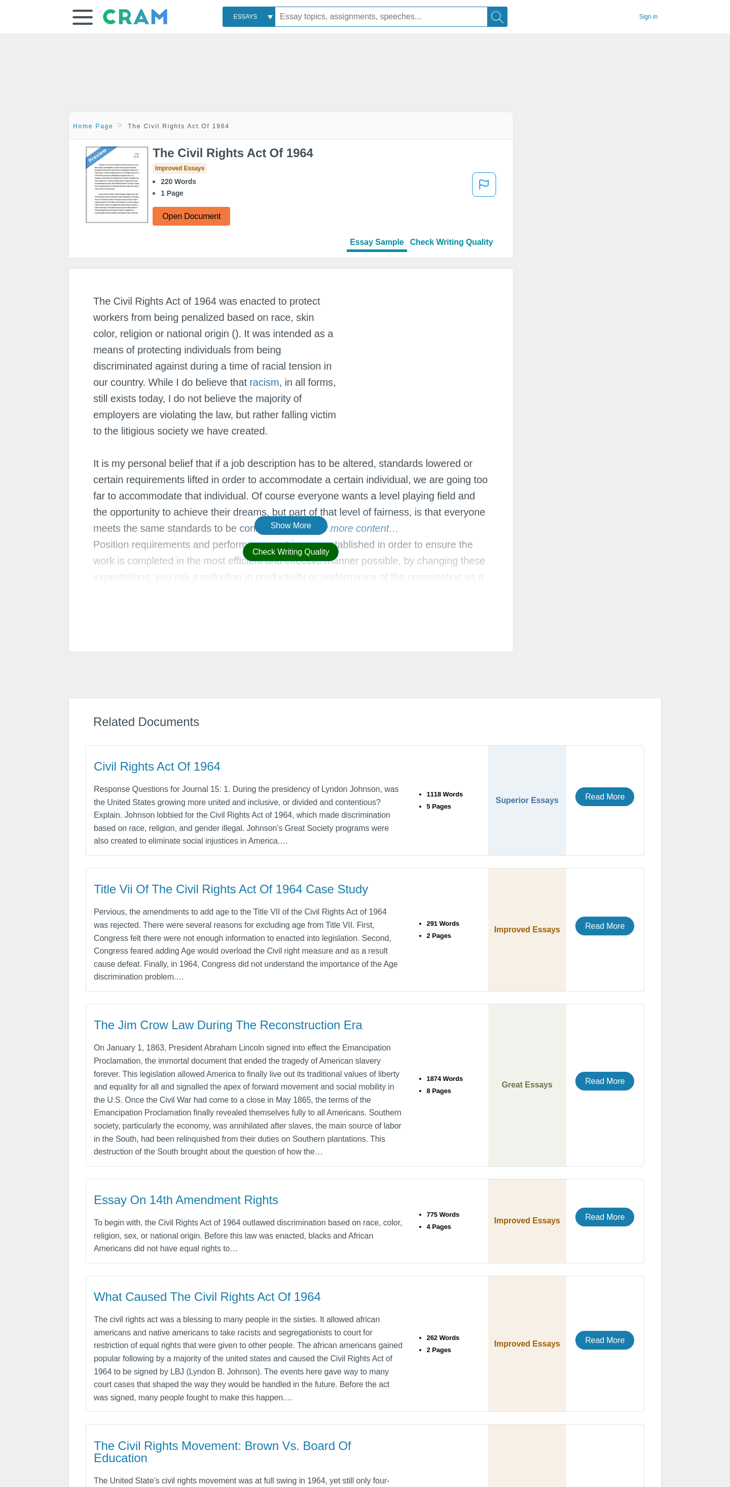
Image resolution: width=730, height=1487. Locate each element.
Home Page (93, 126)
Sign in (648, 16)
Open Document (191, 216)
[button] (82, 17)
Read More (605, 796)
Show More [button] (291, 525)
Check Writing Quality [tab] (451, 242)
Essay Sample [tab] (377, 242)
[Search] (497, 17)
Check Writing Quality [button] (290, 552)
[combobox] (249, 17)
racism (264, 382)
